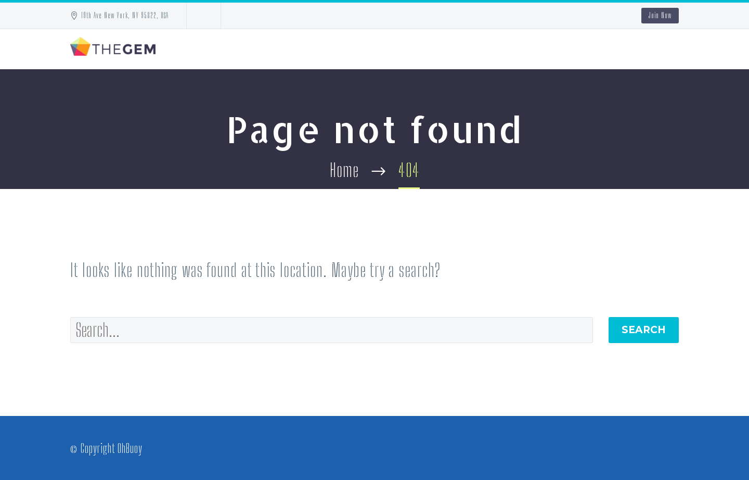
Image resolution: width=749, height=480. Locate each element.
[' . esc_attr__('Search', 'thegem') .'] (331, 330)
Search (644, 330)
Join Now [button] (660, 15)
